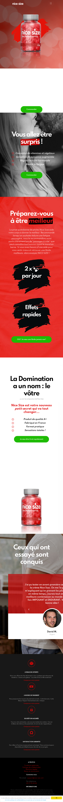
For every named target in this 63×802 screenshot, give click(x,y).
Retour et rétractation (31, 771)
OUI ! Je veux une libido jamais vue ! (31, 339)
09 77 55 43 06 (31, 783)
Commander (31, 109)
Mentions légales (31, 769)
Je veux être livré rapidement (31, 439)
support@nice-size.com (35, 778)
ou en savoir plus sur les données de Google (35, 800)
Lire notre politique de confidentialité (14, 800)
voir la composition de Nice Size (31, 399)
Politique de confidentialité (31, 767)
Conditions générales (31, 765)
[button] (29, 609)
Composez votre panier (31, 680)
